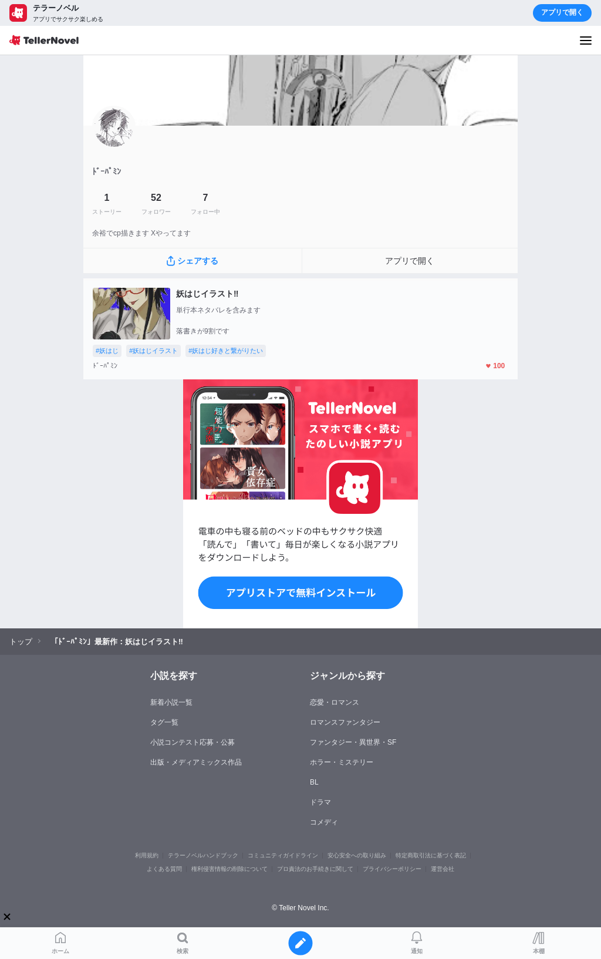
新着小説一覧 (171, 702)
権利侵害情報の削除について (229, 869)
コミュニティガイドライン (283, 855)
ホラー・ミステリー (341, 762)
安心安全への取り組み (356, 855)
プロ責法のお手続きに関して (315, 869)
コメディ (324, 822)
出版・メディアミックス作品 (196, 762)
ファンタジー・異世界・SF (353, 742)
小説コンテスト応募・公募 (192, 742)
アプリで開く (562, 12)
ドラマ (320, 802)
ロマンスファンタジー (345, 722)
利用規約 (146, 855)
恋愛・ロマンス (334, 702)
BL (314, 782)
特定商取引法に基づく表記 (431, 855)
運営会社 (442, 869)
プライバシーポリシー (392, 869)
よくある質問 (164, 869)
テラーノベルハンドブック (203, 855)
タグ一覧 (164, 722)
